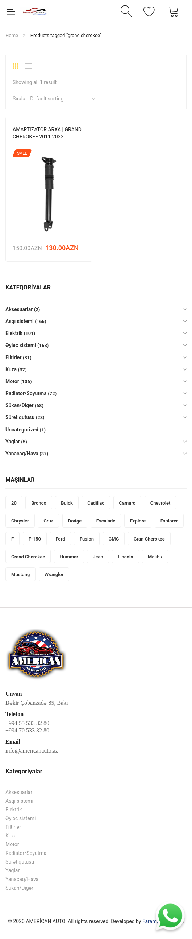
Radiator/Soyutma (26, 393)
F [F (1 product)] (12, 539)
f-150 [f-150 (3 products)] (35, 539)
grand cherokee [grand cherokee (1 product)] (28, 556)
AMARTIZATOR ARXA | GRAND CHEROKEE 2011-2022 (47, 133)
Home (11, 35)
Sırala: (19, 99)
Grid (18, 66)
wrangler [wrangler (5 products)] (54, 574)
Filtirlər (13, 357)
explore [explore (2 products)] (138, 521)
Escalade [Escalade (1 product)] (105, 521)
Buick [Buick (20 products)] (67, 503)
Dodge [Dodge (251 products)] (75, 521)
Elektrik (13, 333)
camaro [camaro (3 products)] (127, 503)
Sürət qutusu (19, 417)
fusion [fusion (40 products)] (87, 539)
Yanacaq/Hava (21, 453)
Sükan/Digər (19, 405)
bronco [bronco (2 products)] (38, 503)
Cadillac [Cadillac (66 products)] (95, 503)
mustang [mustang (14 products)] (20, 574)
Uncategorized (21, 430)
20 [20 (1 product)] (14, 503)
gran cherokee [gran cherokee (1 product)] (149, 539)
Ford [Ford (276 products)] (60, 539)
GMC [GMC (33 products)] (114, 539)
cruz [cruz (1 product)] (48, 521)
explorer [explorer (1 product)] (169, 521)
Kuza (11, 369)
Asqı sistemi (19, 321)
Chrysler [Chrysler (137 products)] (20, 521)
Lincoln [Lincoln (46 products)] (125, 556)
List (30, 66)
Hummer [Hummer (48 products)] (69, 556)
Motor (12, 381)
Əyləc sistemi (20, 345)
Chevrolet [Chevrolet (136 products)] (160, 503)
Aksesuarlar (19, 309)
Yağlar (12, 441)
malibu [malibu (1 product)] (155, 556)
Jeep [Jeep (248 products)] (98, 556)
